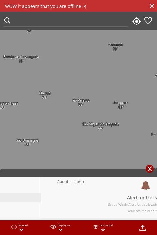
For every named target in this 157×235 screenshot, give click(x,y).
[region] (78, 117)
